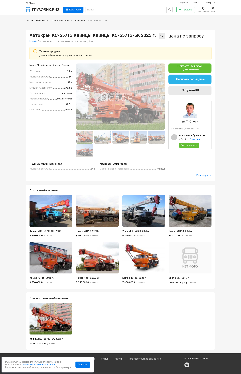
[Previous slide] (81, 96)
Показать (195, 139)
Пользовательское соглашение (144, 358)
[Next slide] (160, 96)
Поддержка (209, 3)
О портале (183, 3)
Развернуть (203, 175)
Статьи (196, 3)
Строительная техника (61, 20)
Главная (29, 20)
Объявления (42, 20)
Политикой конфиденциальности (38, 364)
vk (186, 364)
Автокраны (80, 20)
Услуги (118, 358)
